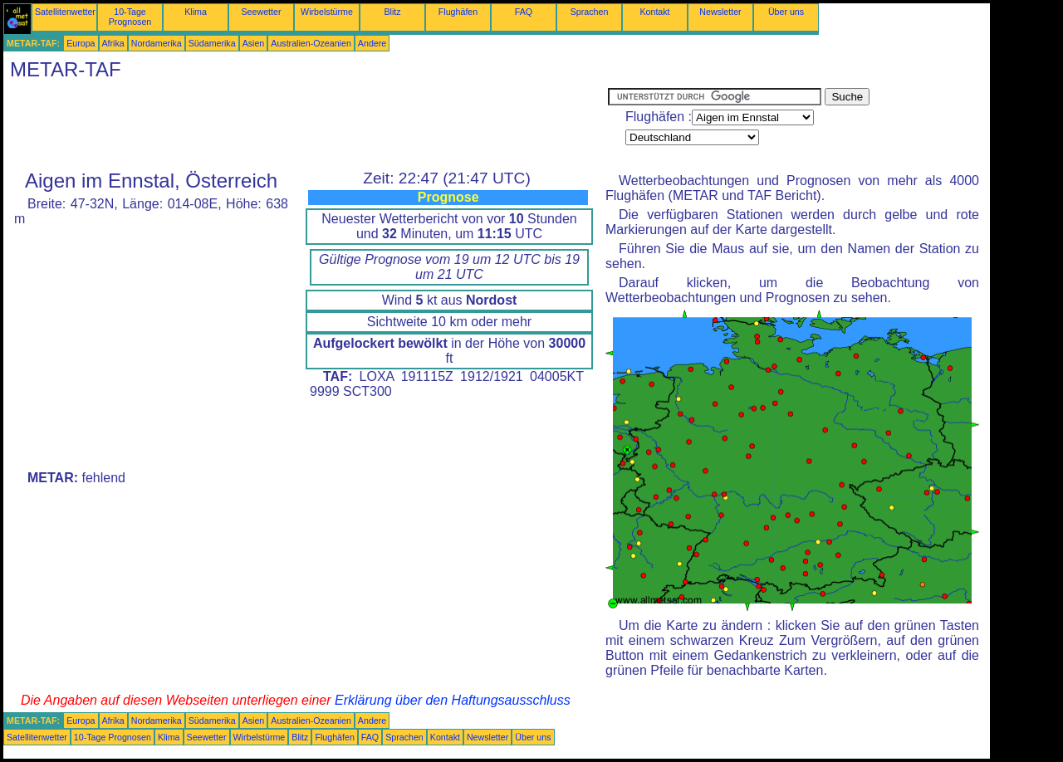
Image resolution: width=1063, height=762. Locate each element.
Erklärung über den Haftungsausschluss (453, 700)
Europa (80, 43)
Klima (195, 12)
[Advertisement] (305, 125)
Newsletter (720, 12)
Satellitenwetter (65, 12)
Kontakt (654, 12)
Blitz (392, 12)
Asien (253, 43)
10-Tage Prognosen (130, 17)
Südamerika (212, 43)
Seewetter (262, 12)
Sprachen (590, 12)
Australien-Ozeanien (311, 43)
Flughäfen (458, 12)
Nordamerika (156, 43)
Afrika (113, 43)
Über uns (786, 12)
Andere (372, 43)
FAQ (523, 12)
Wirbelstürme (327, 12)
